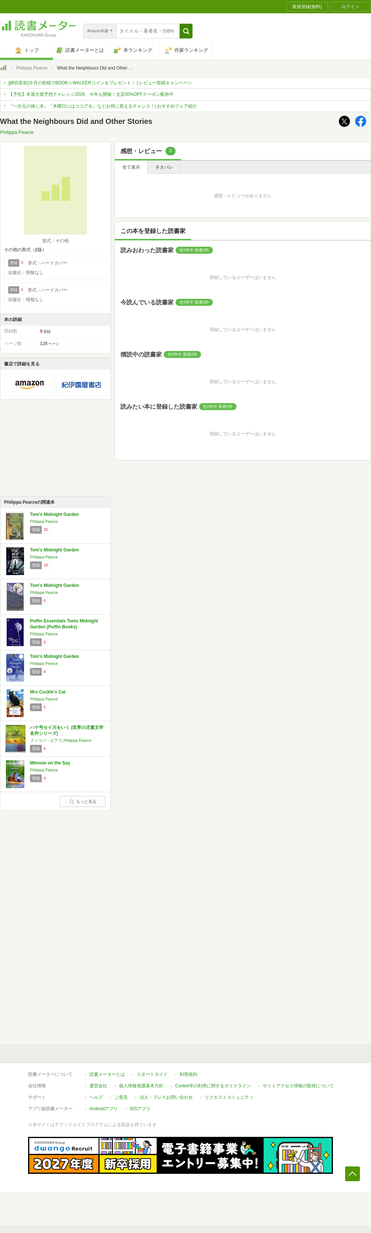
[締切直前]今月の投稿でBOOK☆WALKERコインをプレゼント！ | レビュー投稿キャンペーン (100, 82)
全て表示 (131, 167)
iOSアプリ (140, 1109)
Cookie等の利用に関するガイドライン (213, 1086)
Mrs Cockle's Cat (47, 692)
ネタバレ (164, 167)
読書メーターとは (107, 1074)
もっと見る (82, 801)
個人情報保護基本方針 (141, 1086)
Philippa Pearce (31, 68)
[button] (186, 31)
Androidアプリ (103, 1109)
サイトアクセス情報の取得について (298, 1086)
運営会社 (98, 1086)
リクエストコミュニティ (229, 1097)
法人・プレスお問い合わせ (166, 1097)
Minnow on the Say (50, 763)
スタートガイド (152, 1074)
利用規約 (188, 1074)
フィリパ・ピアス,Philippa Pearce (61, 740)
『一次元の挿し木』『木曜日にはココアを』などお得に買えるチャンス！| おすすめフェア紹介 (102, 106)
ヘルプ (96, 1097)
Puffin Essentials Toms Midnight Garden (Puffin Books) (64, 623)
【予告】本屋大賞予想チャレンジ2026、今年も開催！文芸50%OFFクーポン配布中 (91, 94)
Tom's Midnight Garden (54, 514)
